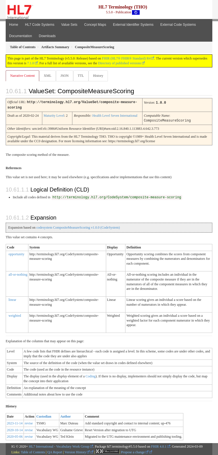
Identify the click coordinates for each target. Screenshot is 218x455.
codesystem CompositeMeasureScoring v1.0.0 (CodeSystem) (78, 227)
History (98, 76)
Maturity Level (54, 115)
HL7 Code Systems (39, 25)
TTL (81, 76)
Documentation (20, 36)
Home (13, 25)
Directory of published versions (119, 63)
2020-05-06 (15, 436)
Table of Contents (33, 451)
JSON (64, 76)
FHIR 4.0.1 (158, 446)
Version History (77, 451)
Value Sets (69, 25)
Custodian (43, 416)
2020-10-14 (15, 429)
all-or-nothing (18, 274)
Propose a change (134, 451)
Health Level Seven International (114, 115)
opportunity (16, 253)
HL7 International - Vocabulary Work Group (59, 446)
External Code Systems (178, 25)
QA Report (54, 451)
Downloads (47, 36)
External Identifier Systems (133, 25)
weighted (15, 315)
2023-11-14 (15, 422)
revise (29, 422)
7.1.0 (30, 63)
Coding (90, 375)
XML (47, 76)
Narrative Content (22, 76)
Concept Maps (95, 25)
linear (12, 299)
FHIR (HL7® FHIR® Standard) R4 (126, 58)
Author (65, 416)
